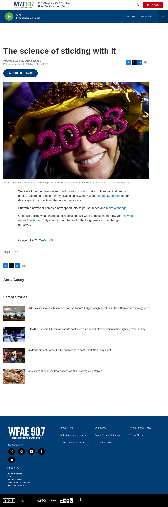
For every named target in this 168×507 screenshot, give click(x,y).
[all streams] (163, 16)
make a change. (116, 208)
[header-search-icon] (138, 4)
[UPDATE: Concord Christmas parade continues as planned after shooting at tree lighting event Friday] (14, 334)
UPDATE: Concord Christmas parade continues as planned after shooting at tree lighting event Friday (85, 329)
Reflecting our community (73, 435)
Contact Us (100, 428)
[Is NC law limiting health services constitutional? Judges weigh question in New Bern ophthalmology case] (14, 313)
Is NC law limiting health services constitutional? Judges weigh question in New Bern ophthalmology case (88, 308)
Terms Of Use (136, 435)
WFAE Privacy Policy (140, 428)
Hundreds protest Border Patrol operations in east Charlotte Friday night (68, 350)
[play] (9, 17)
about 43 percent (109, 195)
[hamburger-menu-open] (8, 5)
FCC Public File (103, 442)
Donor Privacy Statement (107, 435)
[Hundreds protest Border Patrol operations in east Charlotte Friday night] (14, 355)
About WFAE (66, 428)
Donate (154, 5)
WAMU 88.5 (47, 240)
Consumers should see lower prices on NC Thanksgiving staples (64, 371)
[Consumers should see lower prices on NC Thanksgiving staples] (14, 376)
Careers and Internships (72, 442)
